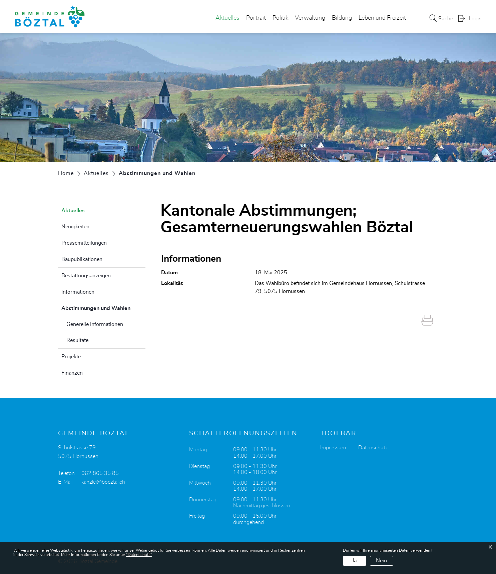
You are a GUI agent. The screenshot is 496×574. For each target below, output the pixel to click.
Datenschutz (373, 447)
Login (475, 18)
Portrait (256, 18)
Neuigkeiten (75, 226)
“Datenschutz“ (139, 555)
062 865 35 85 (100, 473)
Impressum (333, 447)
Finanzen (72, 373)
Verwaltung (310, 18)
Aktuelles (227, 18)
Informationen (77, 292)
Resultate (77, 340)
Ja (354, 560)
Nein (381, 560)
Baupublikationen (81, 259)
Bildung (342, 18)
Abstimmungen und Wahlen (103, 307)
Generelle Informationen (94, 324)
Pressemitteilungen (84, 243)
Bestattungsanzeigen (86, 275)
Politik (280, 18)
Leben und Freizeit (382, 18)
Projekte (71, 356)
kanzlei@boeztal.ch (103, 482)
